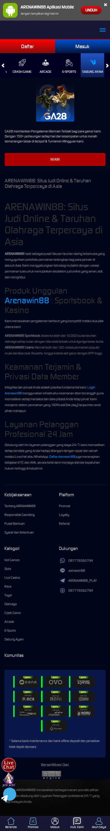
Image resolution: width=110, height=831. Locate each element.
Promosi (64, 506)
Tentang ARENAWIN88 (19, 506)
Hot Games (11, 560)
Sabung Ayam (92, 66)
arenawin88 (72, 570)
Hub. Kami (77, 823)
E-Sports (69, 66)
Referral (64, 524)
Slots (7, 569)
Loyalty (64, 515)
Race (7, 586)
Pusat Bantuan (14, 524)
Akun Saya (99, 823)
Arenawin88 (27, 300)
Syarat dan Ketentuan (19, 532)
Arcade (45, 66)
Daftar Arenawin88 (62, 457)
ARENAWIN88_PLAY (78, 580)
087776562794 (76, 560)
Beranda (11, 823)
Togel (8, 595)
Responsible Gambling (19, 515)
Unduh (91, 10)
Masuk (82, 46)
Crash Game (22, 66)
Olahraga (10, 604)
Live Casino (12, 578)
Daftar (27, 46)
